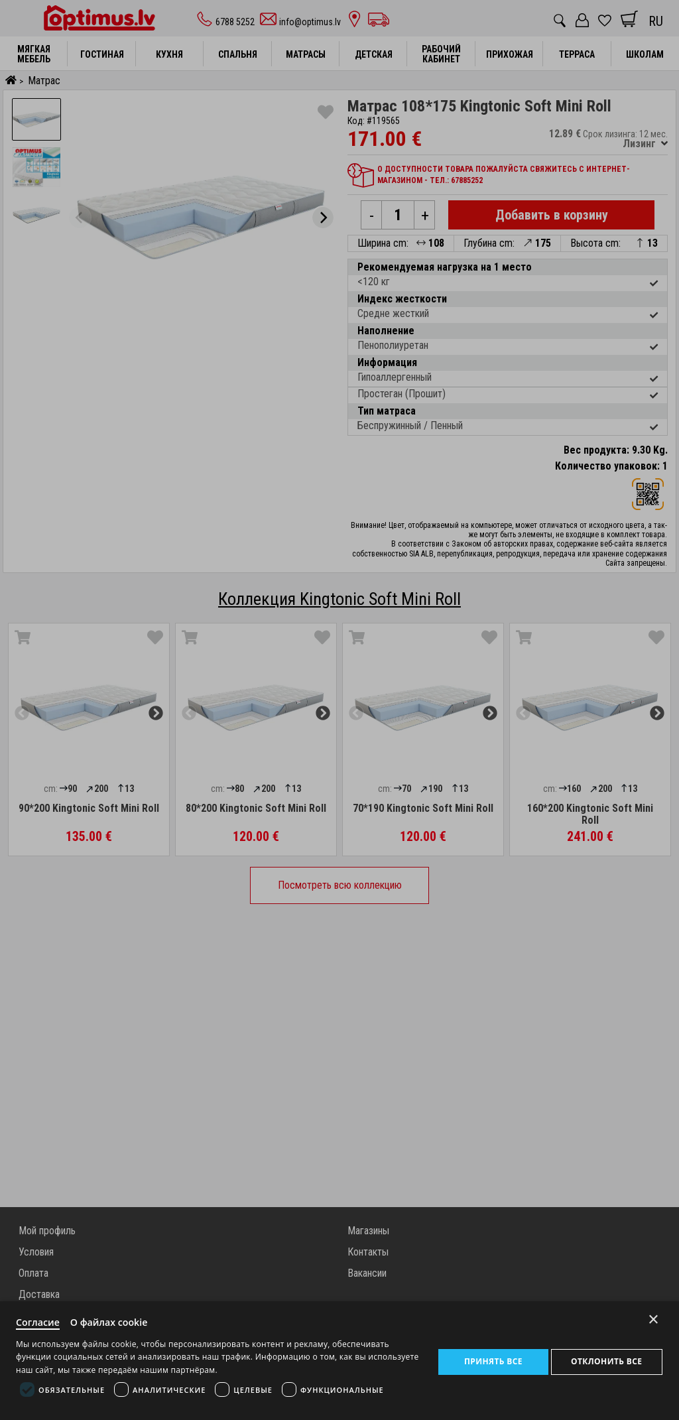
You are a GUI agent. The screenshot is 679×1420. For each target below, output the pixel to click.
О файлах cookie (113, 1320)
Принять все (492, 1360)
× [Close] (653, 1316)
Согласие (39, 1320)
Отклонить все (606, 1360)
